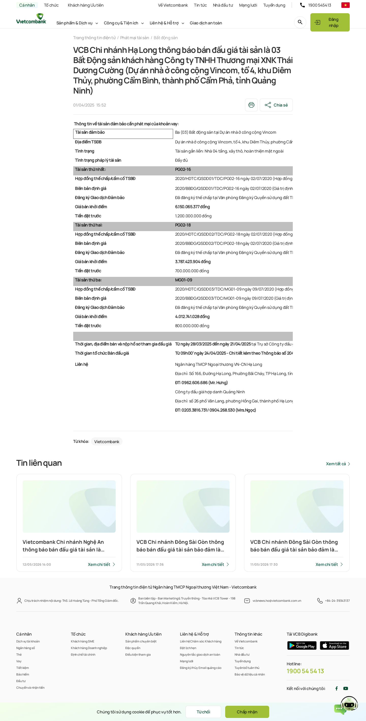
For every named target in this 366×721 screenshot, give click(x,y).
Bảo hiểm (22, 674)
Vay (19, 661)
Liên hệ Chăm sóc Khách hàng (200, 641)
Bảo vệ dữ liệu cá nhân (250, 674)
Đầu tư (20, 681)
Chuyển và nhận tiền (30, 687)
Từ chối (203, 712)
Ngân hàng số (25, 648)
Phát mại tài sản (134, 37)
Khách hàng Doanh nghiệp (89, 648)
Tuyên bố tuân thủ (247, 668)
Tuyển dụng (274, 5)
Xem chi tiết (99, 564)
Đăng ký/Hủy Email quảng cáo (200, 668)
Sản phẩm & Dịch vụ (74, 23)
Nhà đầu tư (223, 5)
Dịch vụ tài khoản (27, 641)
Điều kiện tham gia (137, 654)
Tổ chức (51, 5)
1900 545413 (319, 5)
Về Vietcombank (173, 5)
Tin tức (200, 5)
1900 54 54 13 (305, 671)
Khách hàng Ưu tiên (86, 5)
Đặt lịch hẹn (188, 648)
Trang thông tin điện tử (94, 37)
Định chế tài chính (83, 654)
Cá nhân (27, 5)
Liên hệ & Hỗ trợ (164, 23)
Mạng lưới (248, 5)
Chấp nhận (247, 712)
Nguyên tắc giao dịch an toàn (200, 654)
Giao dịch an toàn (206, 23)
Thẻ (19, 654)
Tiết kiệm (22, 668)
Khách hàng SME (82, 641)
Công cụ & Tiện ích (121, 23)
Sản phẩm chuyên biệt (140, 641)
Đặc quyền (132, 648)
